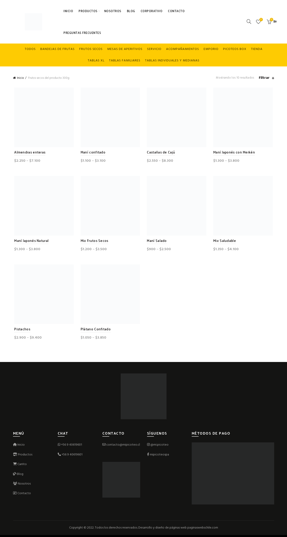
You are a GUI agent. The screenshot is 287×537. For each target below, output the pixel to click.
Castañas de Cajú (161, 153)
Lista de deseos (260, 19)
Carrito (20, 466)
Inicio (68, 11)
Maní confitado (92, 153)
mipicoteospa (159, 456)
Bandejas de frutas (57, 49)
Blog (131, 11)
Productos (88, 11)
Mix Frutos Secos (94, 241)
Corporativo (152, 11)
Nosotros (112, 11)
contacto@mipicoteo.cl (121, 446)
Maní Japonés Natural (30, 241)
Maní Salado (157, 241)
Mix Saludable (225, 241)
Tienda (256, 49)
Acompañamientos (182, 49)
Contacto (176, 11)
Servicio (154, 49)
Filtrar (264, 78)
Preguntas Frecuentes (82, 32)
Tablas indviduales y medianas (172, 60)
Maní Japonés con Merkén (235, 153)
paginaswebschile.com (202, 529)
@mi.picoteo (159, 446)
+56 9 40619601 (71, 446)
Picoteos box (234, 49)
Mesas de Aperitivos (124, 49)
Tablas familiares (124, 60)
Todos (30, 49)
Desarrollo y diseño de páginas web (162, 529)
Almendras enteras (28, 153)
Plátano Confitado (95, 331)
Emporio (211, 49)
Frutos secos (91, 49)
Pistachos (21, 331)
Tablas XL (96, 60)
